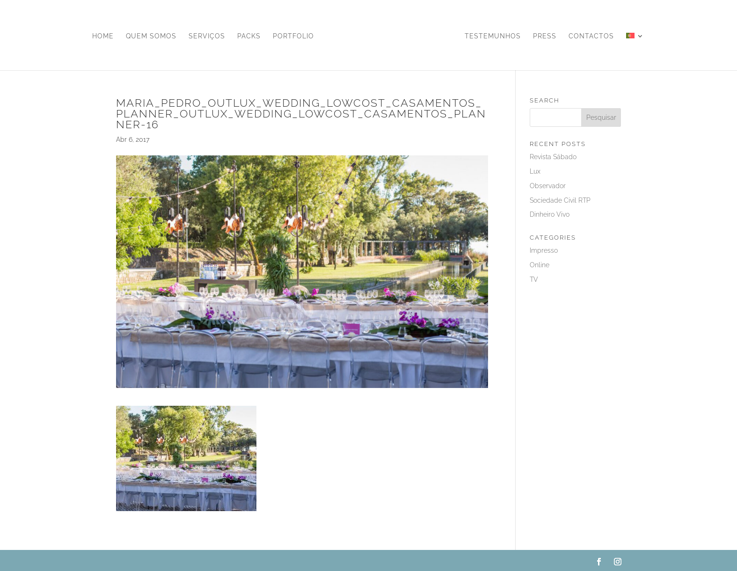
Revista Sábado (553, 157)
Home (103, 36)
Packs (249, 36)
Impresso (544, 250)
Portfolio (293, 36)
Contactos (591, 36)
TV (534, 279)
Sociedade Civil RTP (560, 200)
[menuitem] (635, 51)
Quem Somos (151, 36)
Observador (548, 186)
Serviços (207, 36)
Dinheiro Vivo (549, 214)
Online (539, 265)
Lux (535, 171)
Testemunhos (493, 36)
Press (544, 36)
